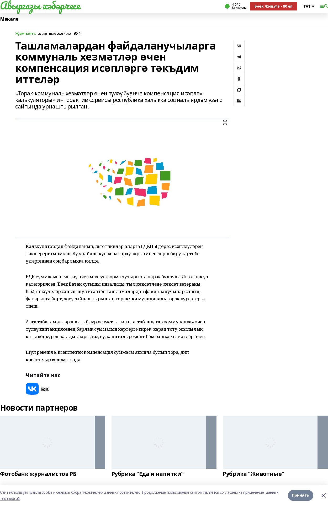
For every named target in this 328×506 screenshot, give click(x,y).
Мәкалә (9, 19)
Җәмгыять (25, 33)
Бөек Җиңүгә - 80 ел (273, 6)
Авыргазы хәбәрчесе (40, 5)
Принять (300, 495)
